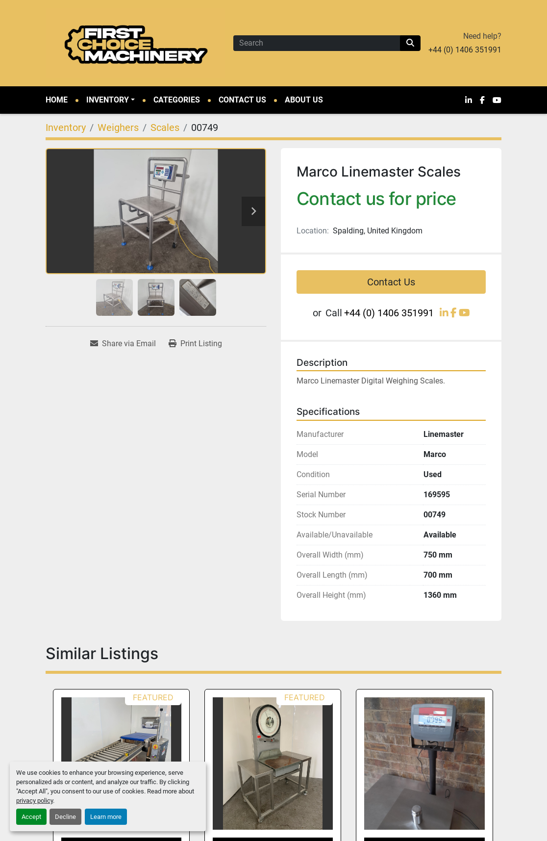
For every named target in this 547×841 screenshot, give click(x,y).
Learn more (106, 816)
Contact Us (242, 99)
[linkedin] (468, 100)
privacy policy (34, 800)
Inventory (107, 99)
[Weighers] (118, 127)
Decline (65, 816)
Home (57, 99)
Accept (31, 816)
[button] (110, 100)
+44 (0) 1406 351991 (464, 49)
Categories (176, 99)
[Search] (316, 43)
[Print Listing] (195, 343)
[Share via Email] (123, 343)
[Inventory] (66, 127)
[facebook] (482, 100)
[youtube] (497, 100)
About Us (304, 99)
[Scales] (164, 127)
